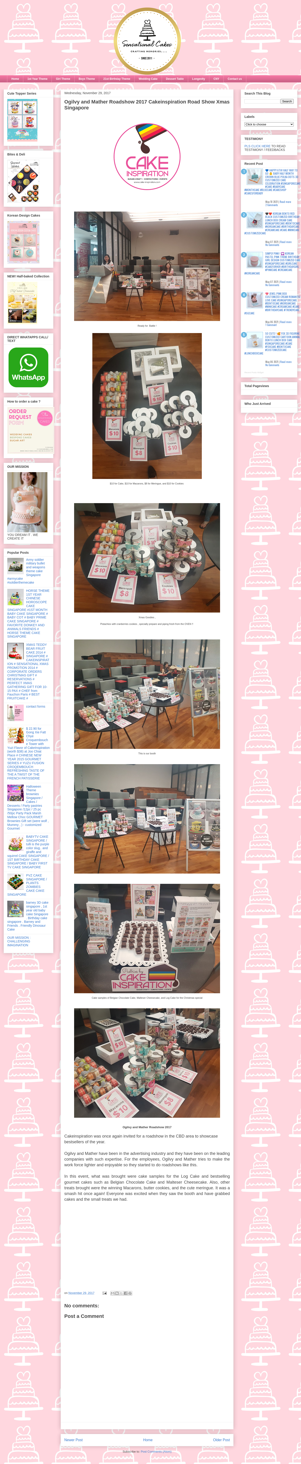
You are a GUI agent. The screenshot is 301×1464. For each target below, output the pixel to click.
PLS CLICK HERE (257, 146)
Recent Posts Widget (254, 372)
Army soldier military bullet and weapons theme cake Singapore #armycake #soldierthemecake (26, 571)
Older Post (221, 1440)
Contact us (235, 78)
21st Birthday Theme (116, 78)
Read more (285, 202)
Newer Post (73, 1440)
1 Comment (271, 325)
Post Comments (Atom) (156, 1451)
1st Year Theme (37, 78)
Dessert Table (175, 78)
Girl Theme (63, 78)
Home (15, 78)
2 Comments (271, 205)
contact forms (35, 706)
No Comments (272, 245)
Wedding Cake (148, 78)
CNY (216, 78)
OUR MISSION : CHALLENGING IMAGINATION (19, 941)
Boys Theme (87, 78)
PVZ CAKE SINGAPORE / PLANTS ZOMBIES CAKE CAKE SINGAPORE (27, 885)
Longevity (198, 78)
